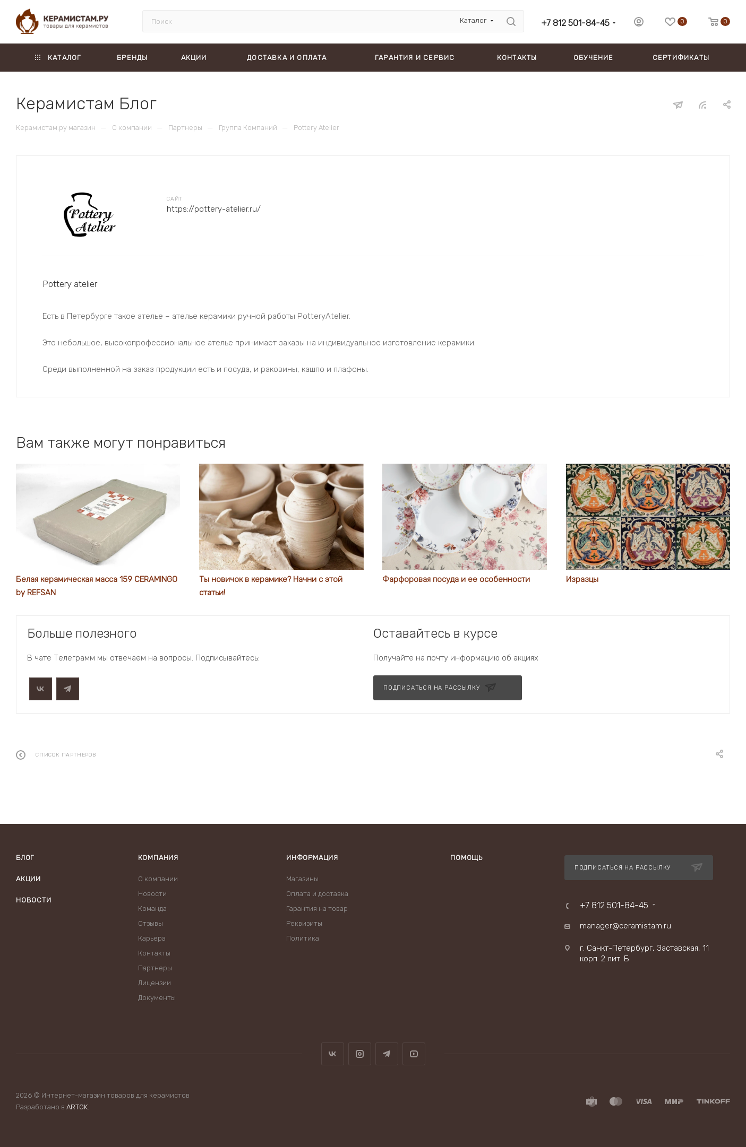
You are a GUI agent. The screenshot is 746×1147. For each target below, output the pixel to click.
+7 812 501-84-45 (575, 23)
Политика (302, 938)
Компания (158, 858)
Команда (152, 909)
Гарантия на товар (317, 909)
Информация (312, 858)
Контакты (154, 953)
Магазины (302, 879)
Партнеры (155, 968)
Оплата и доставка (317, 894)
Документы (157, 998)
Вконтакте (332, 1053)
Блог (25, 858)
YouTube (413, 1053)
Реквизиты (304, 923)
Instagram (359, 1053)
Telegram (386, 1053)
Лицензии (154, 983)
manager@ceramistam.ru (625, 926)
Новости (34, 900)
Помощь (466, 858)
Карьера (152, 938)
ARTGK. (77, 1107)
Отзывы (150, 923)
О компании (158, 879)
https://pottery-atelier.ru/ (214, 209)
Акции (28, 879)
